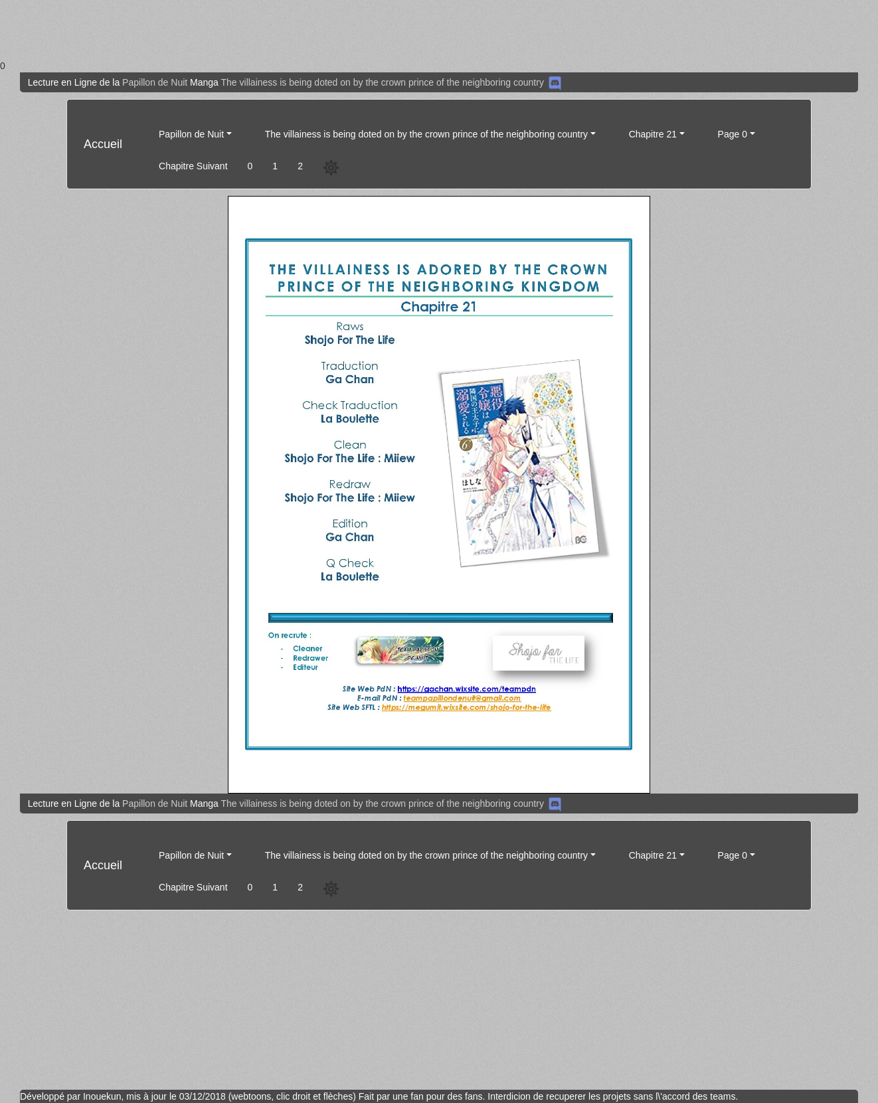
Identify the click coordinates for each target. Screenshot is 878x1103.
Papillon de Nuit (154, 82)
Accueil (103, 144)
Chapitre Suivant (193, 166)
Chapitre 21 (653, 134)
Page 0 (732, 134)
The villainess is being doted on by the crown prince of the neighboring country (382, 82)
